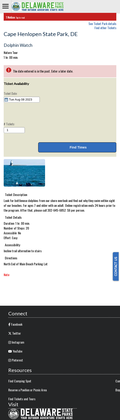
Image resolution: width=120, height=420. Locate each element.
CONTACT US (115, 266)
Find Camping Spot (19, 380)
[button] (24, 173)
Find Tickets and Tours (21, 398)
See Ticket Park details (102, 23)
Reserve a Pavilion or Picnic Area (27, 389)
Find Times (77, 147)
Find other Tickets (105, 27)
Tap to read (14, 17)
